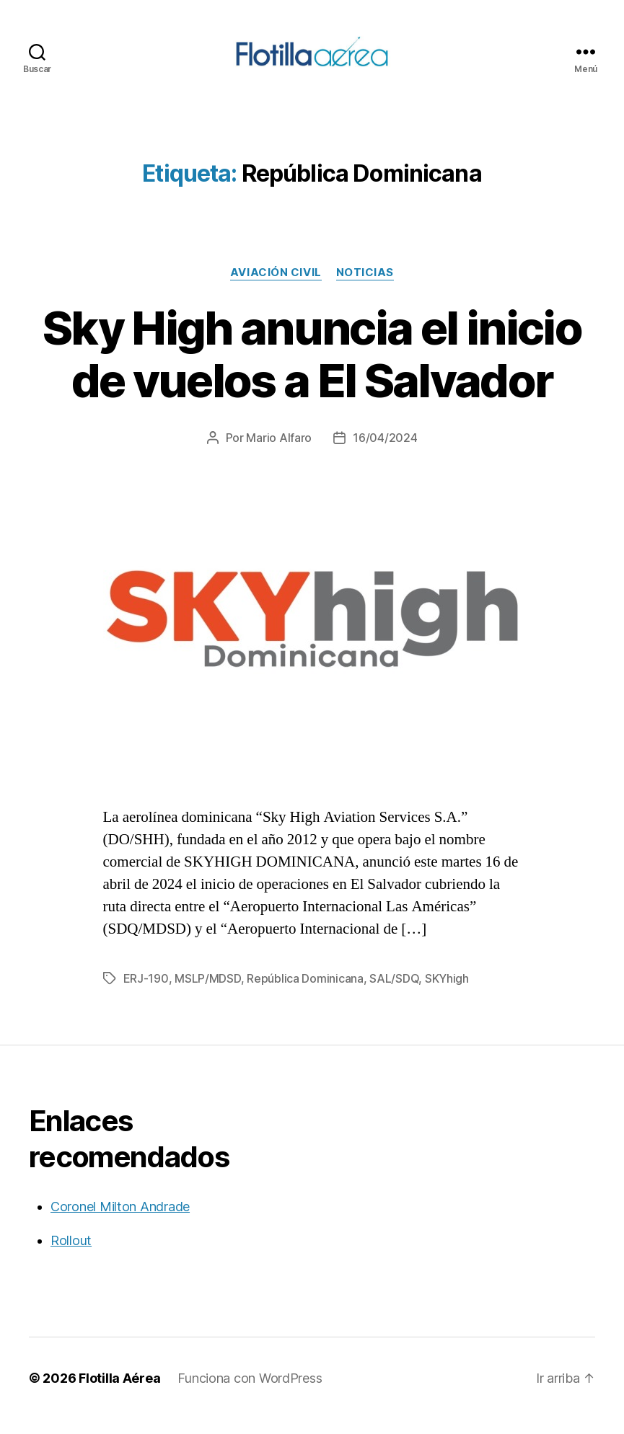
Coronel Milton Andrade (120, 1221)
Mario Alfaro (279, 453)
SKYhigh (447, 993)
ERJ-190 (146, 993)
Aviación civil (276, 287)
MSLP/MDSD (208, 993)
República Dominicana (305, 993)
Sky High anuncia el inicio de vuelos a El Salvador (312, 369)
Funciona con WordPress (249, 1393)
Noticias (365, 287)
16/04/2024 (385, 453)
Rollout (71, 1255)
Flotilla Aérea (119, 1393)
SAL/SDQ (393, 993)
